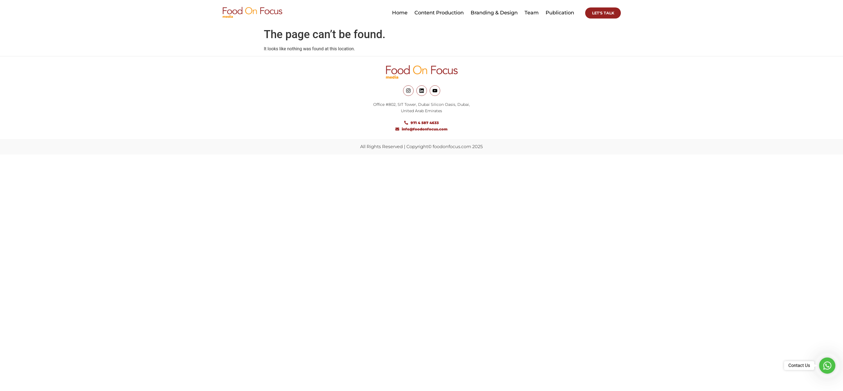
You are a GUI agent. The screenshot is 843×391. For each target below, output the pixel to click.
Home (400, 13)
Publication (560, 13)
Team (532, 13)
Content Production (439, 13)
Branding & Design (494, 13)
